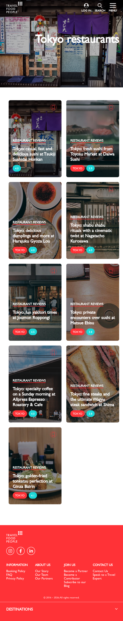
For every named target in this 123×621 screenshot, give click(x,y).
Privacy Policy (15, 578)
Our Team (41, 574)
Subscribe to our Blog (75, 584)
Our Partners (44, 578)
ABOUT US (42, 564)
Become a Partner (76, 571)
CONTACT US (103, 564)
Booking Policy (15, 571)
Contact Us (100, 571)
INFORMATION (17, 564)
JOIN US (69, 564)
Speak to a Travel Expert (104, 576)
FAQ (9, 574)
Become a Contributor (72, 576)
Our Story (42, 571)
